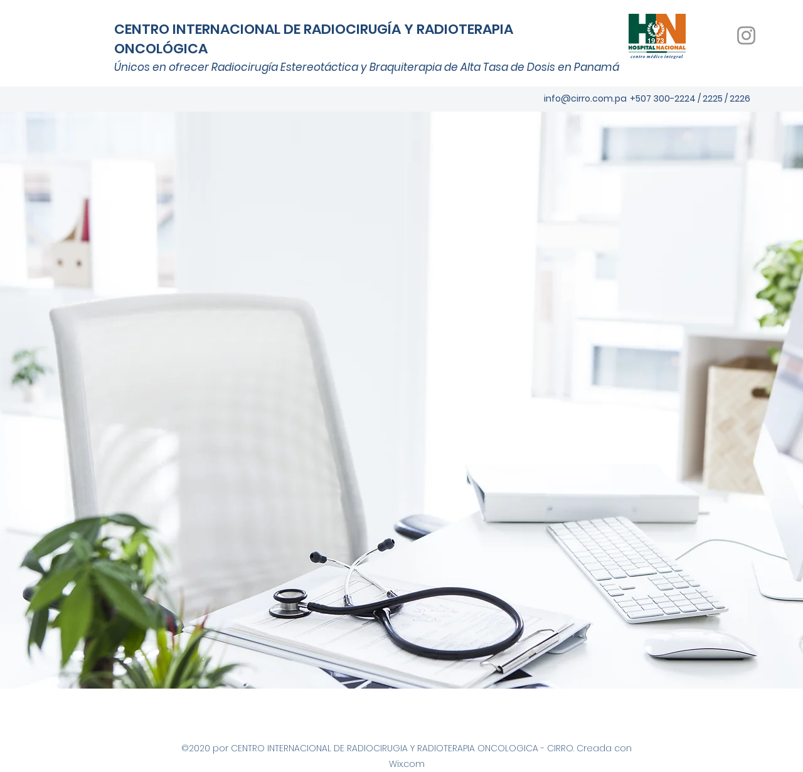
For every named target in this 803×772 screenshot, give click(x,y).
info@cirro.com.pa (585, 98)
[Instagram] (746, 35)
